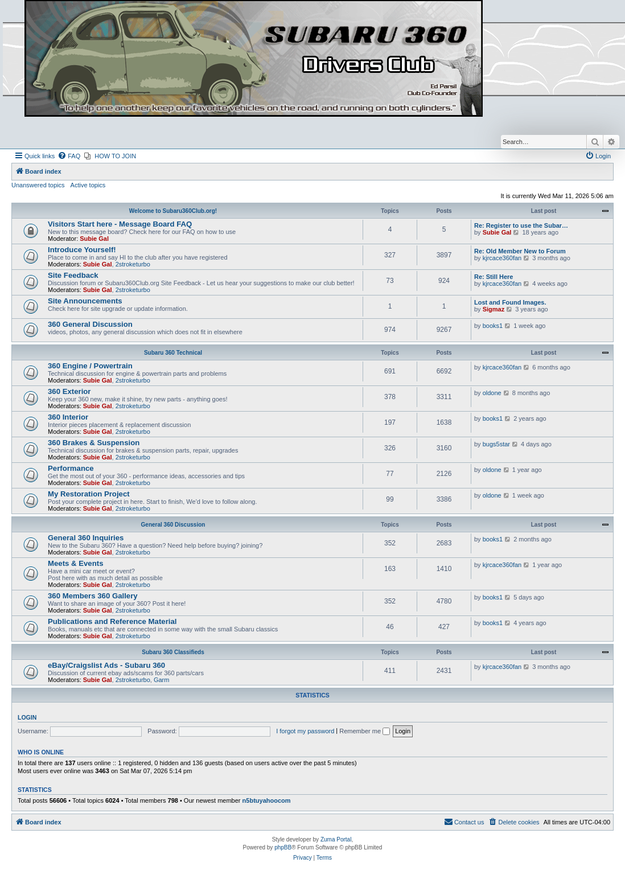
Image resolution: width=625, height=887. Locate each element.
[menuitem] (68, 156)
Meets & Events (75, 563)
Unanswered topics (38, 185)
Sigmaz (494, 309)
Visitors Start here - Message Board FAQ (120, 224)
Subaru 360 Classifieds (173, 652)
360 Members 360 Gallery (93, 596)
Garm (162, 679)
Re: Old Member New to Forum (520, 251)
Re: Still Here (493, 276)
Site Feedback (73, 275)
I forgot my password (305, 731)
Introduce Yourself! (82, 249)
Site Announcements (85, 301)
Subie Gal (94, 238)
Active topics (88, 185)
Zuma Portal (335, 839)
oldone (492, 392)
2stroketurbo (133, 264)
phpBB (282, 847)
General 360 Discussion (173, 524)
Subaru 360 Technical (173, 353)
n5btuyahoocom (266, 800)
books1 (493, 325)
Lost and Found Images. (510, 302)
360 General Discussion (90, 324)
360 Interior (68, 417)
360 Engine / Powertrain (90, 366)
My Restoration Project (89, 494)
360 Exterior (69, 391)
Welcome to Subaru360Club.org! (173, 211)
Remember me (364, 731)
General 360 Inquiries (86, 537)
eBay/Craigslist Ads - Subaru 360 (106, 665)
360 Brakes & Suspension (93, 442)
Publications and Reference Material (112, 621)
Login (27, 717)
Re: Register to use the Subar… (521, 225)
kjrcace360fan (502, 257)
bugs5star (496, 444)
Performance (71, 468)
